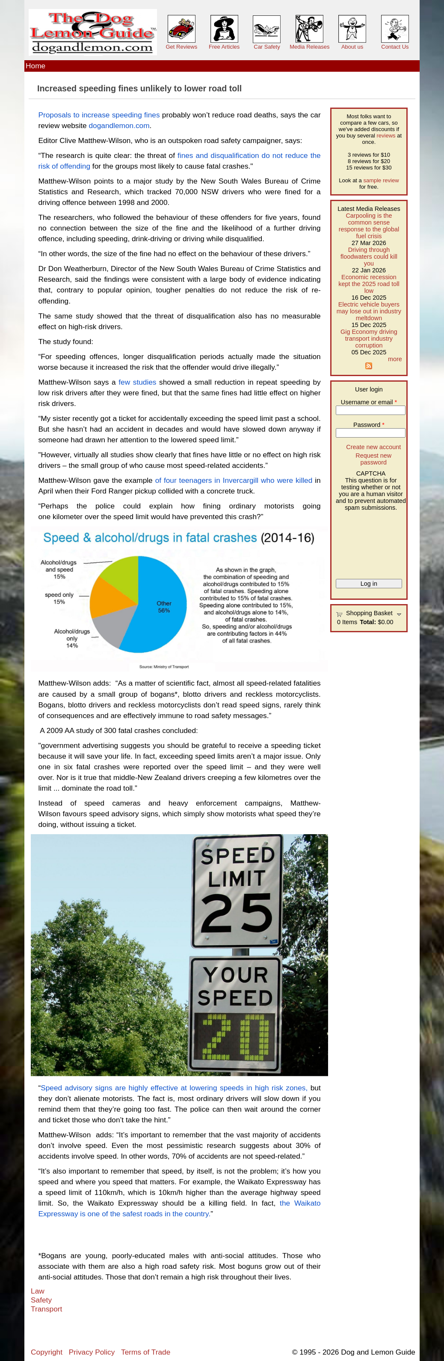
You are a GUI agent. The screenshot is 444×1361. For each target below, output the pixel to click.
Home (35, 65)
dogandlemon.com (119, 125)
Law (37, 1291)
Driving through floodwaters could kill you (368, 256)
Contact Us (394, 47)
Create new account (373, 447)
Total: (368, 622)
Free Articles (224, 47)
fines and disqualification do (224, 155)
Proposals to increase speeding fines (99, 115)
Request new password (373, 459)
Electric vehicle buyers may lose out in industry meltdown (369, 311)
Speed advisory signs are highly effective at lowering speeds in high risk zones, (174, 1088)
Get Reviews (181, 47)
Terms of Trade (145, 1352)
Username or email (369, 402)
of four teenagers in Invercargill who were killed (234, 480)
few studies (136, 382)
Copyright (46, 1352)
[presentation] (371, 541)
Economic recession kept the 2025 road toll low (368, 284)
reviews (386, 135)
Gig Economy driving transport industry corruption (368, 338)
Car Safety (267, 47)
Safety (41, 1300)
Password (369, 424)
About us (352, 47)
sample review (381, 180)
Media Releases (309, 47)
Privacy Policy (92, 1352)
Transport (46, 1309)
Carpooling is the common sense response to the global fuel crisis (369, 225)
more (395, 359)
